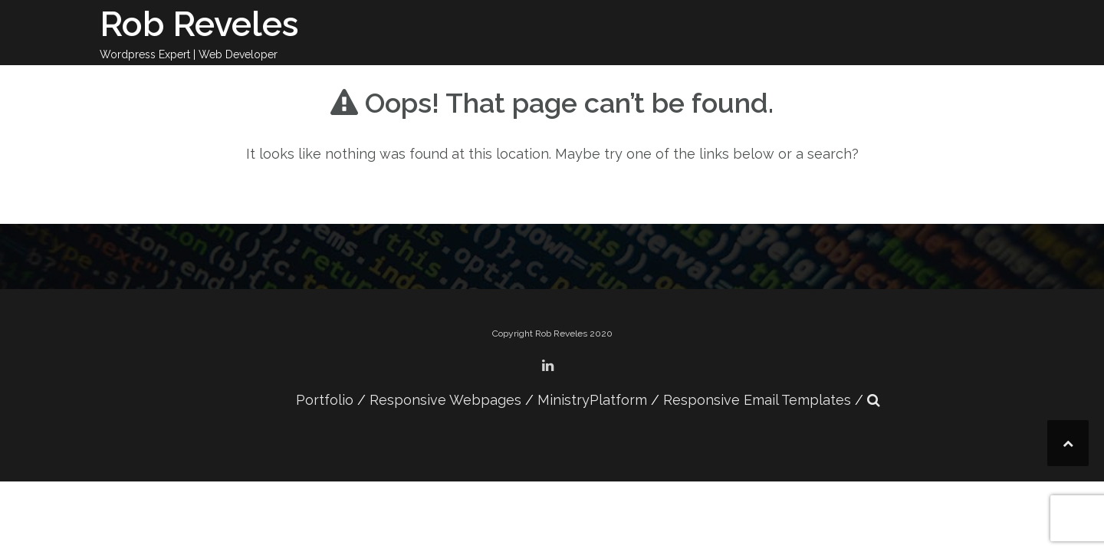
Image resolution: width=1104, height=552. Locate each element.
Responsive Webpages (445, 400)
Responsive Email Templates (757, 400)
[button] (873, 400)
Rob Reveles (199, 24)
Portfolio (324, 400)
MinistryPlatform (592, 400)
